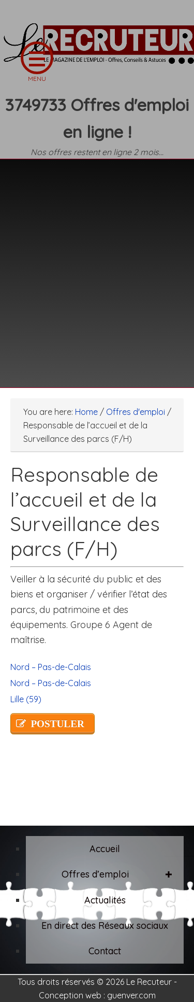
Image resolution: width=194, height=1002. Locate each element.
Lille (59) (25, 699)
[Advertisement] (97, 267)
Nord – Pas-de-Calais (50, 667)
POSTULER (57, 724)
